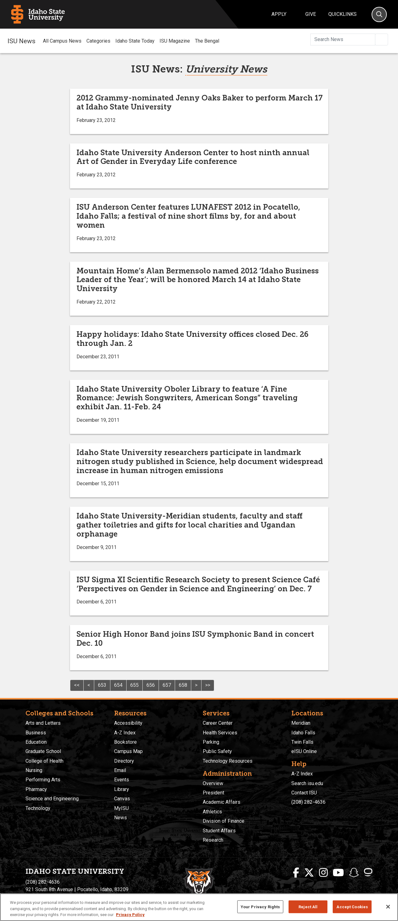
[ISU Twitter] (309, 873)
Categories (98, 41)
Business (35, 733)
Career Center (218, 723)
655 (134, 685)
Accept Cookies (352, 906)
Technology (37, 808)
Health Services (220, 733)
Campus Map (128, 751)
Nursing (33, 770)
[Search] (379, 14)
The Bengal (207, 41)
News (120, 818)
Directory (124, 761)
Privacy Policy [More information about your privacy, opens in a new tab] (130, 914)
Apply (278, 14)
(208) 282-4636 (308, 802)
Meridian (300, 723)
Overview (213, 783)
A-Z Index (125, 733)
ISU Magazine (175, 41)
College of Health (44, 761)
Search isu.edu (307, 783)
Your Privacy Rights (260, 906)
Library (121, 789)
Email (120, 770)
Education (36, 742)
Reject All (307, 906)
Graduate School (43, 751)
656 (150, 685)
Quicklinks (342, 14)
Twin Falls (302, 742)
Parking (211, 742)
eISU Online (304, 751)
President (213, 793)
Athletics (212, 812)
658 (183, 685)
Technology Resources (227, 761)
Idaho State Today (135, 41)
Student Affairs (219, 831)
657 (167, 685)
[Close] (388, 907)
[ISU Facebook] (296, 873)
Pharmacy (36, 789)
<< (77, 685)
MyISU (121, 808)
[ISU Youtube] (338, 873)
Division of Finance (223, 821)
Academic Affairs (221, 802)
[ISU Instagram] (323, 873)
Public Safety (217, 751)
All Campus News (62, 41)
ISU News (21, 40)
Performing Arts (42, 780)
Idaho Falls (303, 733)
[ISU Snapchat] (354, 873)
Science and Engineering (52, 799)
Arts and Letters (43, 723)
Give (310, 14)
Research (213, 840)
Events (121, 780)
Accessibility (128, 723)
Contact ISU (304, 793)
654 (118, 685)
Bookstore (125, 742)
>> (207, 685)
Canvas (122, 799)
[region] (199, 907)
